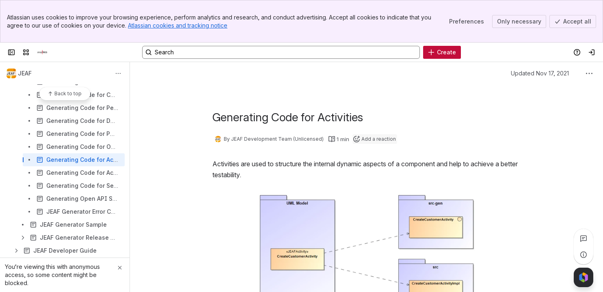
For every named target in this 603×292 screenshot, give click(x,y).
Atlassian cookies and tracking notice (177, 25)
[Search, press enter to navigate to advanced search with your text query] (281, 52)
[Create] (442, 52)
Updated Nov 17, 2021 (540, 73)
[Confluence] (42, 52)
